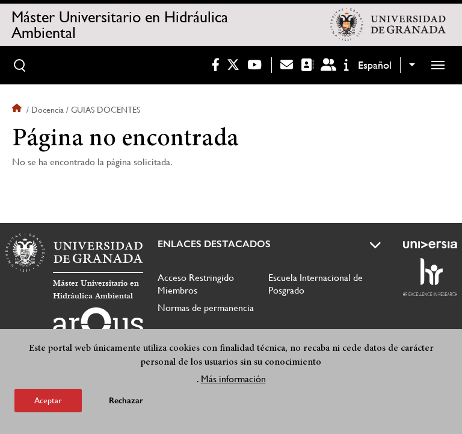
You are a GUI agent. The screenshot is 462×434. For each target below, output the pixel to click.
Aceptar (48, 400)
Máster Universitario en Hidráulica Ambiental (119, 24)
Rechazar (126, 400)
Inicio (18, 110)
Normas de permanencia (206, 307)
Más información (233, 379)
